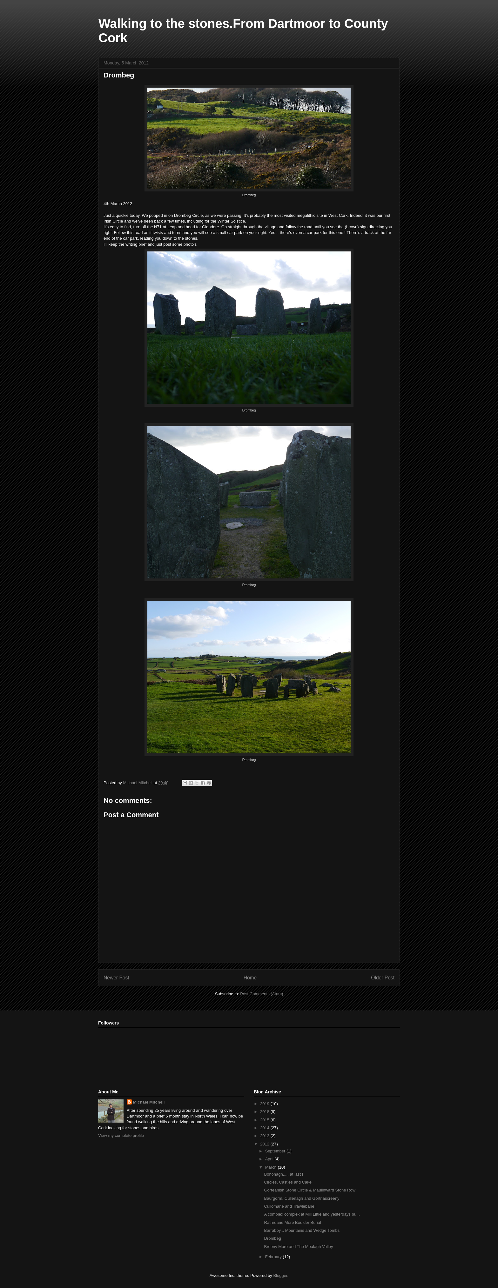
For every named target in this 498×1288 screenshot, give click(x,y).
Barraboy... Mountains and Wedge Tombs (302, 1230)
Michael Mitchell (149, 1102)
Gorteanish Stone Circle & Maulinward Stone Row (309, 1190)
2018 (265, 1111)
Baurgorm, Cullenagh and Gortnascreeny (301, 1198)
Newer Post (116, 977)
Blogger (280, 1275)
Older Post (382, 977)
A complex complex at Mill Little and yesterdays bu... (312, 1214)
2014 (265, 1127)
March (271, 1167)
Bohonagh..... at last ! (283, 1174)
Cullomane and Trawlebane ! (290, 1206)
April (270, 1159)
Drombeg (272, 1238)
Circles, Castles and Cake (288, 1182)
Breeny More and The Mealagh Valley (298, 1246)
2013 (265, 1135)
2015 (265, 1120)
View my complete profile (121, 1135)
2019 (265, 1103)
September (275, 1151)
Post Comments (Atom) (261, 993)
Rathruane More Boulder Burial (292, 1222)
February (274, 1256)
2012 (265, 1144)
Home (250, 977)
